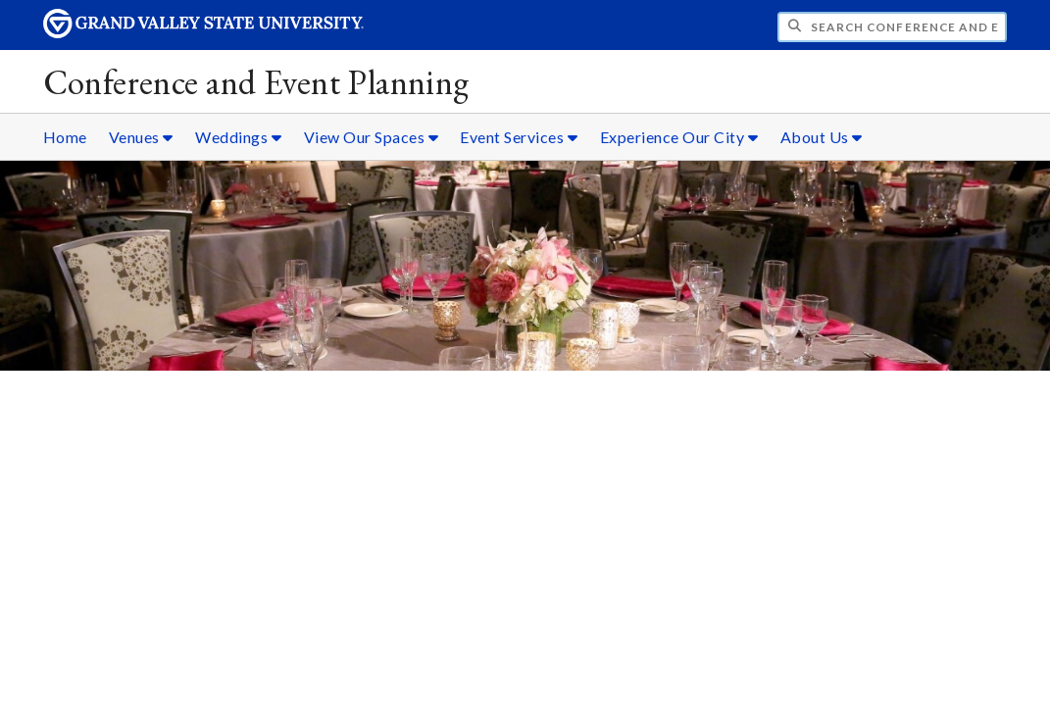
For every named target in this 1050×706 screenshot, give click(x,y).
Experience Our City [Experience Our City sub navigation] (679, 136)
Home (65, 136)
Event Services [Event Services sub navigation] (518, 136)
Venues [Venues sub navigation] (141, 136)
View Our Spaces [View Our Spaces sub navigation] (371, 136)
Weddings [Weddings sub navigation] (238, 136)
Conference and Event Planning (256, 82)
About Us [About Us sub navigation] (821, 136)
